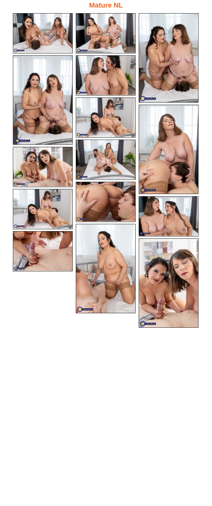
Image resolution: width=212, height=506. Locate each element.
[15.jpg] (168, 283)
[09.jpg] (43, 167)
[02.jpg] (106, 33)
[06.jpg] (106, 117)
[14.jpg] (43, 251)
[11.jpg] (43, 209)
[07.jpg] (168, 149)
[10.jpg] (106, 202)
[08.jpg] (106, 160)
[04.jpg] (43, 100)
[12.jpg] (168, 216)
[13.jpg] (106, 268)
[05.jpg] (106, 75)
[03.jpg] (168, 58)
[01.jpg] (43, 33)
